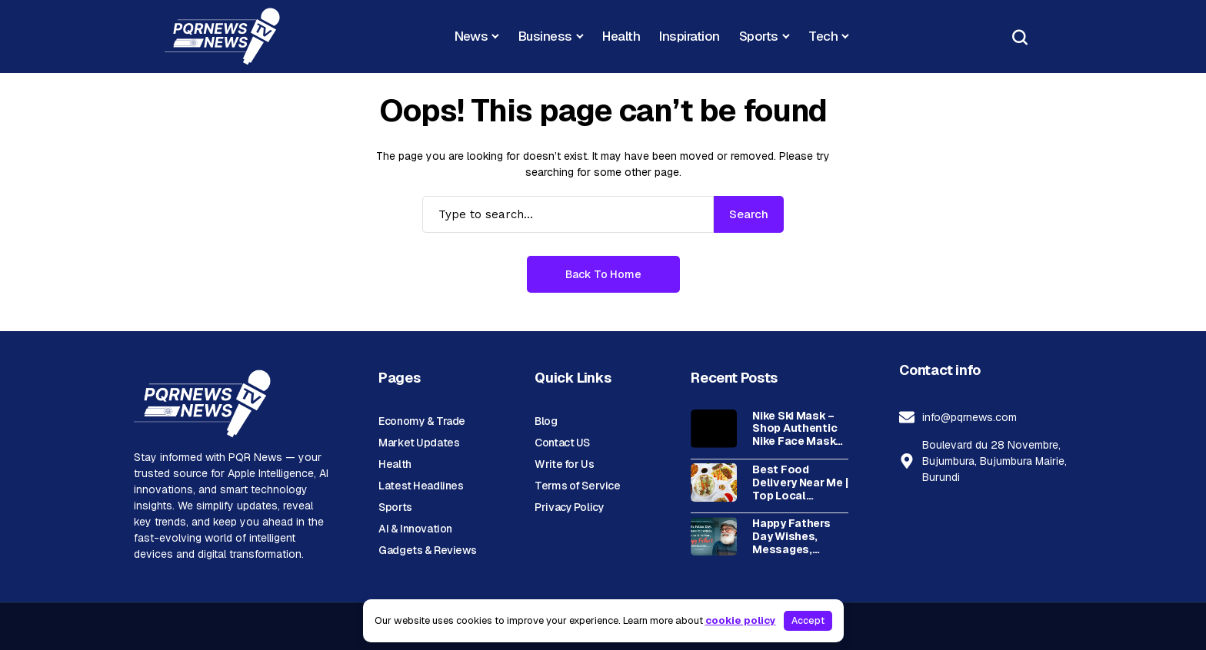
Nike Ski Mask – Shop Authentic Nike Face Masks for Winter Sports (799, 429)
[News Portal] (222, 36)
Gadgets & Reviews (427, 550)
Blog (546, 421)
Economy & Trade (421, 421)
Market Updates (418, 442)
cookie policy (740, 620)
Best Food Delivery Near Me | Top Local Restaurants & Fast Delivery (800, 482)
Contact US (562, 442)
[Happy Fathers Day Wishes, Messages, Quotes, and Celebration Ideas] (714, 536)
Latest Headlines (420, 485)
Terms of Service (577, 485)
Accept (808, 621)
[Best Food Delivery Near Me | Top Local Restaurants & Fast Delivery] (714, 482)
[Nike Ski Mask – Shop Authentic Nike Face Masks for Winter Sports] (714, 429)
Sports (394, 507)
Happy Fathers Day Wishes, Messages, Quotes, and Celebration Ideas (791, 536)
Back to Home (603, 274)
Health (394, 464)
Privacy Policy (569, 507)
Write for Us (564, 464)
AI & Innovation (415, 529)
